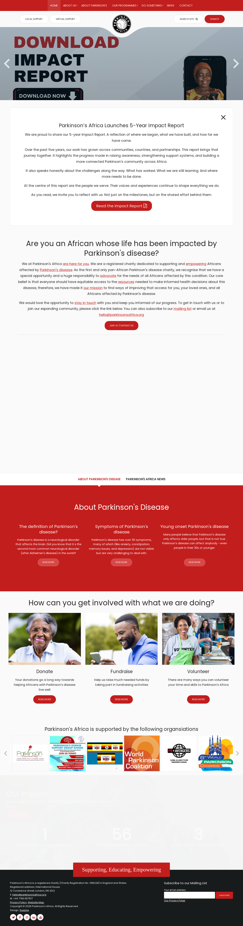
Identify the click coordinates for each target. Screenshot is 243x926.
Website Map (36, 902)
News (170, 5)
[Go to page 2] (120, 768)
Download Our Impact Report (120, 85)
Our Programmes (125, 7)
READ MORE (48, 562)
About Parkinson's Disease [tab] (99, 479)
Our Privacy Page (174, 900)
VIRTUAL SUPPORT (65, 19)
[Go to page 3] (124, 768)
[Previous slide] (7, 63)
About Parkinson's (94, 5)
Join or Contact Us (121, 325)
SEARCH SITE (189, 19)
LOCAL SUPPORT (34, 19)
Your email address (175, 890)
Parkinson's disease (56, 270)
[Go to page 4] (128, 768)
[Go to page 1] (116, 768)
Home (54, 5)
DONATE (214, 19)
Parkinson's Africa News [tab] (145, 479)
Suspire (24, 910)
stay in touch (85, 303)
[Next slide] (235, 63)
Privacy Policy (18, 902)
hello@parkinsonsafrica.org (121, 315)
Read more (18, 814)
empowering (196, 264)
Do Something (152, 7)
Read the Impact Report (119, 206)
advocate (108, 276)
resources (126, 282)
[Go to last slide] (6, 753)
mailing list (183, 308)
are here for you (76, 264)
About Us (70, 7)
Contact (186, 5)
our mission (93, 288)
